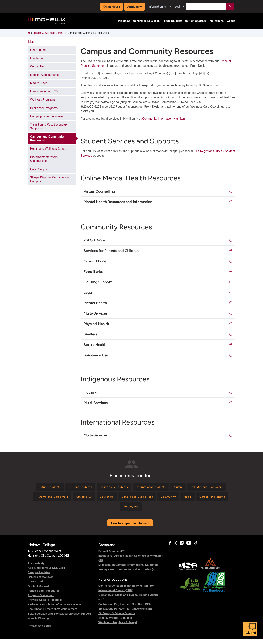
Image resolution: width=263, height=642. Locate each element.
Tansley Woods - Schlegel (115, 620)
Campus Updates (39, 574)
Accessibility (36, 565)
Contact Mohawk (38, 588)
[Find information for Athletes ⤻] (128, 498)
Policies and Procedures (44, 593)
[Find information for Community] (219, 498)
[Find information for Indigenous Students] (134, 487)
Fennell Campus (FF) (111, 553)
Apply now (133, 6)
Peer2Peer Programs (44, 108)
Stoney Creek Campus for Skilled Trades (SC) (127, 571)
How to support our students (130, 525)
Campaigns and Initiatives (47, 116)
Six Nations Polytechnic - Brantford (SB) (124, 606)
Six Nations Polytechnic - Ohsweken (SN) (125, 611)
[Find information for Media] (100, 508)
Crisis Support (39, 169)
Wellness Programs (42, 99)
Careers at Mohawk (40, 579)
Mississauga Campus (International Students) (128, 567)
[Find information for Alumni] (204, 487)
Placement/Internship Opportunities (44, 159)
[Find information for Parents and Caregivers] (93, 498)
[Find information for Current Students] (97, 487)
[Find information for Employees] (158, 508)
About (231, 20)
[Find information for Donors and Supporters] (185, 498)
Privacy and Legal (39, 628)
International (216, 20)
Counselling (37, 66)
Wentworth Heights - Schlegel (117, 624)
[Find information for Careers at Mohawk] (127, 508)
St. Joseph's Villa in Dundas (116, 615)
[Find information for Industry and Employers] (51, 498)
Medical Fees (38, 83)
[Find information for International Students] (174, 487)
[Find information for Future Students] (64, 487)
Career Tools (36, 584)
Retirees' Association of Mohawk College (54, 606)
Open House (110, 6)
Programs (124, 20)
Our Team (36, 58)
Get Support (38, 49)
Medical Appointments (44, 74)
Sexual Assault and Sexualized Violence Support (59, 616)
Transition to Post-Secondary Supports (49, 126)
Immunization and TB (44, 91)
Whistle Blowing (38, 620)
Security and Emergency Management (52, 611)
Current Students (195, 20)
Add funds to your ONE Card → (48, 570)
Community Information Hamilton (163, 118)
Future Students (172, 20)
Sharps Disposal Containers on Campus (50, 179)
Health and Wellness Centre (48, 148)
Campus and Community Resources (47, 138)
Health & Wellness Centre (48, 32)
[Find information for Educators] (153, 498)
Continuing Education (146, 20)
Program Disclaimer (41, 597)
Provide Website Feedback (45, 602)
